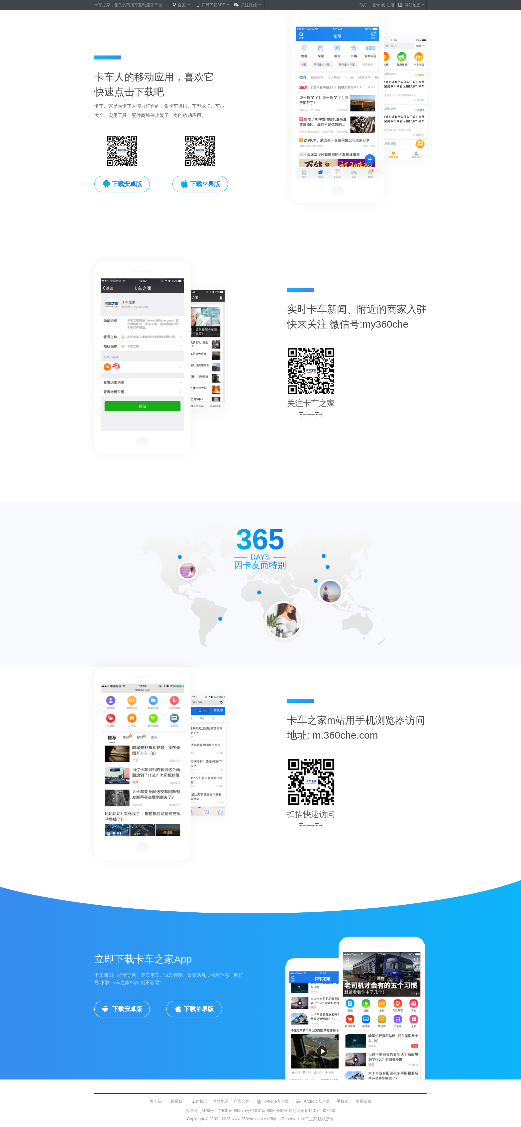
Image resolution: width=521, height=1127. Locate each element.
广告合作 (242, 1101)
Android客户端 (313, 1101)
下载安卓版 (126, 1009)
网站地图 (221, 1101)
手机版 (343, 1101)
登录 (376, 5)
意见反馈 (363, 1101)
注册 (390, 5)
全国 (182, 5)
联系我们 (178, 1101)
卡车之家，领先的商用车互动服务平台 (128, 5)
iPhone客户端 (273, 1101)
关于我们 (157, 1101)
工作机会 (200, 1101)
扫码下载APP (213, 5)
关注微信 (249, 5)
